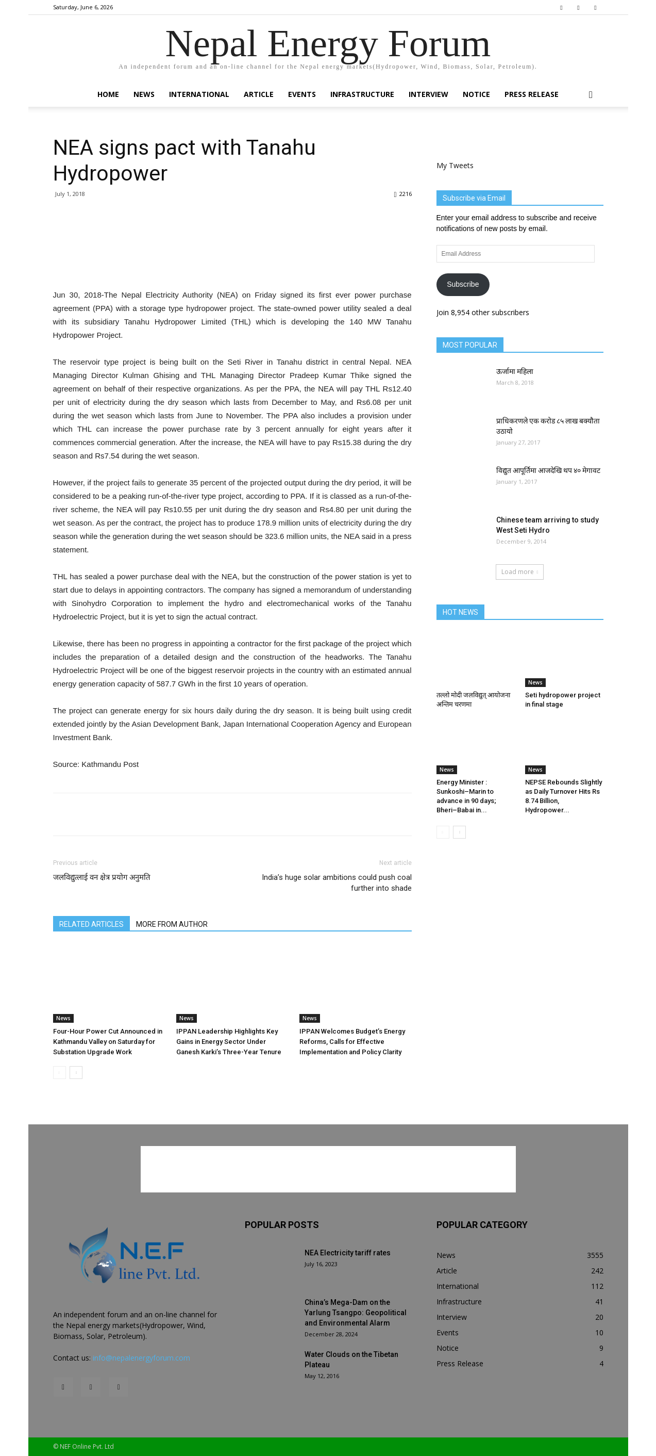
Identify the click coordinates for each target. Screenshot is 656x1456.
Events (302, 94)
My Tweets (455, 165)
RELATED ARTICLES (91, 924)
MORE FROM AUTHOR (172, 924)
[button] (591, 95)
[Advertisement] (232, 262)
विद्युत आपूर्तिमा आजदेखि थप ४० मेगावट (548, 470)
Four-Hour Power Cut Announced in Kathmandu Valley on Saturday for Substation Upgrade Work (107, 1041)
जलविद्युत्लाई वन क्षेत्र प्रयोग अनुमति (101, 877)
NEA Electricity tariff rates (348, 1253)
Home (108, 94)
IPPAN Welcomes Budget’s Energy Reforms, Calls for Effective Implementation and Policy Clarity (352, 1041)
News (144, 94)
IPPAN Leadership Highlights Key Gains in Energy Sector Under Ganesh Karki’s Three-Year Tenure (228, 1041)
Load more (520, 571)
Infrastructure (362, 94)
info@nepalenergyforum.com (141, 1358)
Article (259, 94)
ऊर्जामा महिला (514, 371)
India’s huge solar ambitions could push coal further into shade (337, 883)
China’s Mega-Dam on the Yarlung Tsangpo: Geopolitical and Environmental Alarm (356, 1312)
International (199, 94)
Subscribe (463, 284)
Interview (428, 94)
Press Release (531, 94)
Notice (476, 94)
